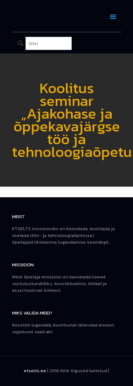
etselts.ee (35, 370)
